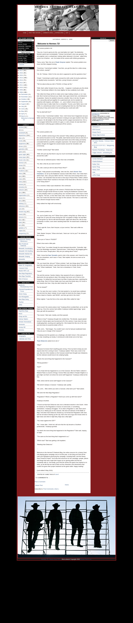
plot (20, 201)
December (24, 94)
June (23, 109)
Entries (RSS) (59, 32)
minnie (21, 184)
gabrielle (21, 149)
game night (22, 154)
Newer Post (39, 485)
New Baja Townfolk (25, 276)
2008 (21, 92)
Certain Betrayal (97, 159)
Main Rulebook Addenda (23, 244)
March (23, 116)
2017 (21, 70)
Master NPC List (24, 271)
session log (22, 211)
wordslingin (95, 115)
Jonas (21, 165)
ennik (21, 141)
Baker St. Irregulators (25, 265)
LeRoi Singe (96, 175)
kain (20, 168)
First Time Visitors (35, 32)
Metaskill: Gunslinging (25, 248)
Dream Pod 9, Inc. (86, 559)
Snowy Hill (22, 327)
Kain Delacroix (42, 341)
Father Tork (96, 164)
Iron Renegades (24, 296)
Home (24, 32)
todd (20, 222)
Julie (93, 172)
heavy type (22, 157)
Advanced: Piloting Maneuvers (25, 240)
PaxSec (21, 302)
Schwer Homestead (25, 322)
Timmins (21, 330)
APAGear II (95, 127)
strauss (21, 217)
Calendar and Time (25, 339)
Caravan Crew (23, 268)
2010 (21, 87)
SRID (20, 305)
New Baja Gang (24, 299)
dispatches (22, 135)
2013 (21, 80)
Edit (67, 32)
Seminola (22, 324)
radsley (21, 203)
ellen (20, 138)
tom (20, 225)
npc (20, 192)
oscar (21, 198)
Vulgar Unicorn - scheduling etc (102, 152)
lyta (20, 176)
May (22, 111)
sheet (21, 214)
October (24, 99)
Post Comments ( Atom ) (51, 489)
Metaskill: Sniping (24, 256)
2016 (21, 73)
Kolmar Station (23, 319)
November (24, 97)
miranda (21, 187)
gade (20, 152)
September (24, 101)
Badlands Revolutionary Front (26, 286)
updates (21, 228)
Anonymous (96, 113)
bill (20, 130)
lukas (20, 173)
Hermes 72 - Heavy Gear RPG (60, 6)
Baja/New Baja (23, 311)
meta (20, 182)
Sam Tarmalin (52, 255)
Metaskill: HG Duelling (26, 251)
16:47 (57, 474)
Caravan (21, 64)
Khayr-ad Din (23, 316)
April (22, 114)
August (23, 104)
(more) (101, 120)
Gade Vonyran (60, 62)
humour (21, 162)
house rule (22, 160)
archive (21, 127)
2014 (21, 78)
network (21, 190)
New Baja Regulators (25, 273)
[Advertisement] (103, 75)
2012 (21, 82)
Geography (22, 336)
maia (20, 179)
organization (23, 195)
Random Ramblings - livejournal (102, 150)
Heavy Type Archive (98, 135)
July (22, 106)
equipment (22, 143)
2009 (21, 90)
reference (22, 206)
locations (22, 171)
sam (20, 209)
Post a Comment (40, 482)
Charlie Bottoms (97, 161)
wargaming (22, 233)
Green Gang (23, 294)
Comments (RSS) (48, 32)
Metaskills (22, 259)
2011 (21, 85)
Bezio (20, 313)
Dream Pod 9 (96, 132)
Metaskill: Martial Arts (25, 254)
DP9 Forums (96, 129)
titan (20, 220)
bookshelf (22, 133)
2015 (21, 75)
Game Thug (96, 167)
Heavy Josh (96, 169)
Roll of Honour (23, 279)
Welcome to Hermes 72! (48, 44)
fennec (21, 146)
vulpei (21, 230)
